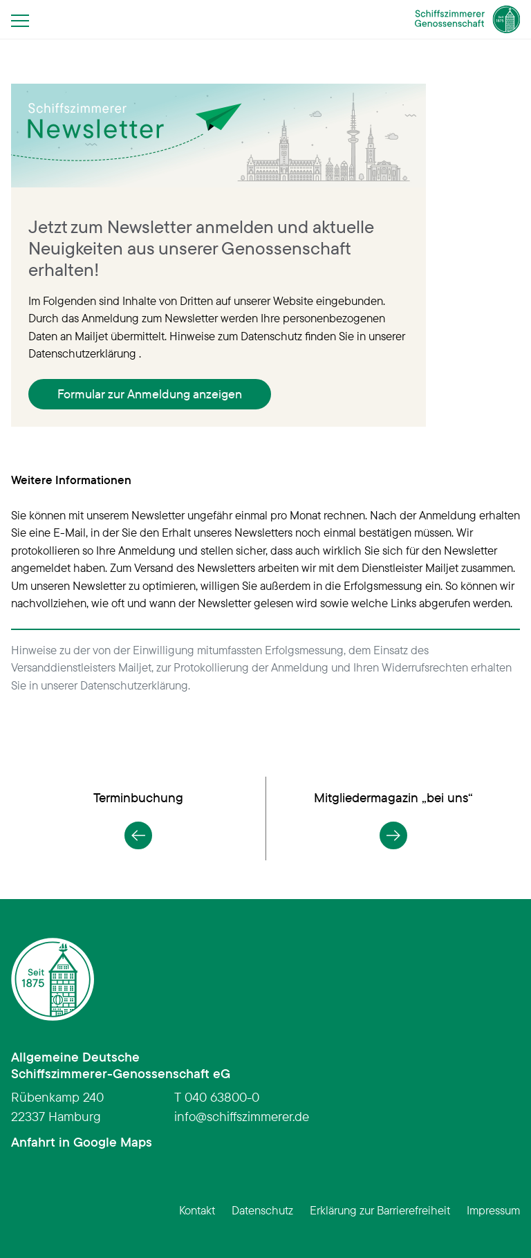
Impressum (493, 1210)
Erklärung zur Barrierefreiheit (380, 1210)
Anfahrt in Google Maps (81, 1142)
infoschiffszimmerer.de (241, 1116)
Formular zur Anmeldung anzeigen (149, 394)
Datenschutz (262, 1210)
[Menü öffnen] (24, 20)
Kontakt (197, 1210)
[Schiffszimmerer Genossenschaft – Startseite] (468, 19)
